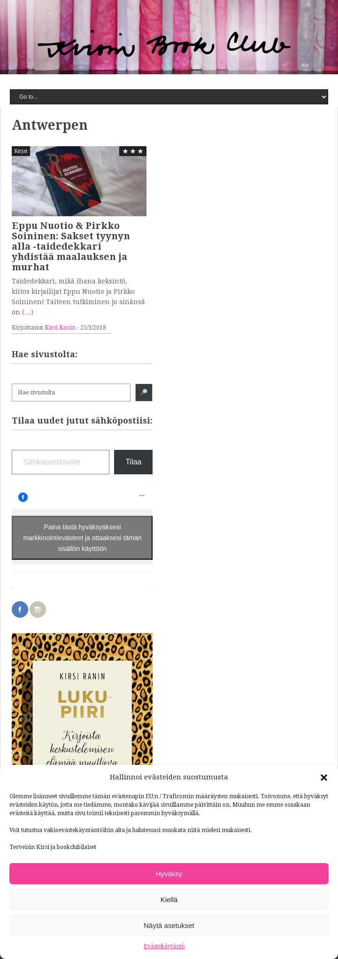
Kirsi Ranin (60, 327)
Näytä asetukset (169, 925)
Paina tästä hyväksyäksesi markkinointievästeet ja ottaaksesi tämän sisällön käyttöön (82, 537)
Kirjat (21, 151)
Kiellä (169, 900)
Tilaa (133, 462)
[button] (324, 777)
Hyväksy (169, 874)
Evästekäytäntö (164, 946)
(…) (27, 312)
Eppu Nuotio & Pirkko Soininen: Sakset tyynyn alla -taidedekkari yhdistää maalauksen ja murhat (71, 246)
